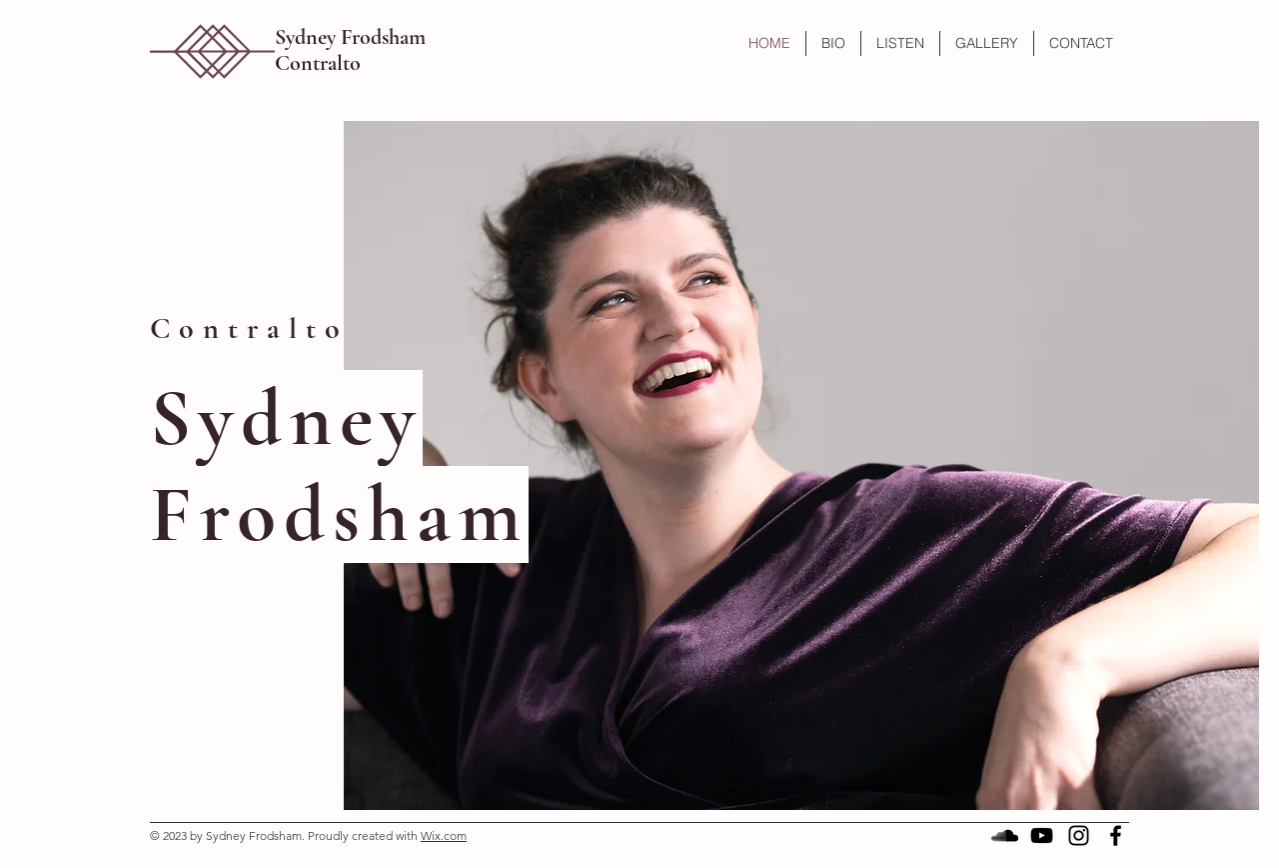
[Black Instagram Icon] (1078, 835)
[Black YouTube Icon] (1041, 835)
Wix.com (444, 835)
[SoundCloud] (1004, 835)
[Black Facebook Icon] (1115, 835)
